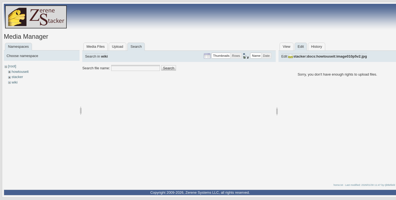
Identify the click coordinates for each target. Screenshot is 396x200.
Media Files (95, 46)
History (316, 46)
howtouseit (19, 72)
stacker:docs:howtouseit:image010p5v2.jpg (330, 56)
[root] (12, 66)
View (286, 46)
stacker (17, 77)
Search (168, 68)
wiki (14, 82)
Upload (117, 46)
